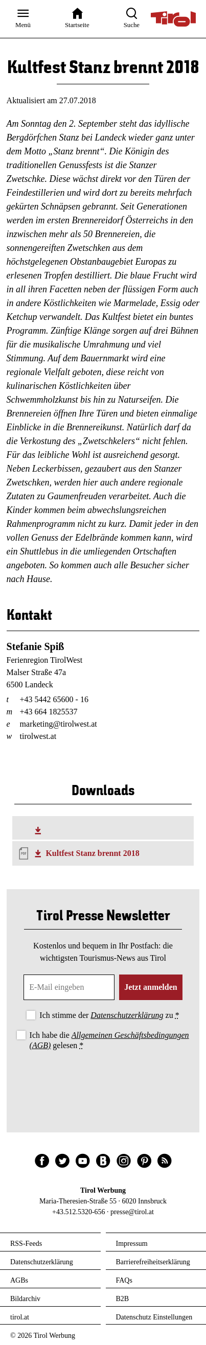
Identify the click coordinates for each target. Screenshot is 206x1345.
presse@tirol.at (132, 1212)
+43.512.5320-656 (78, 1212)
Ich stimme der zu (109, 1015)
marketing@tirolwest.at (58, 724)
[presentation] (103, 1080)
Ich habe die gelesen (109, 1040)
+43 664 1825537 (49, 711)
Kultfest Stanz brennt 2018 (92, 853)
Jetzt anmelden (150, 987)
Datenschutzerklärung (126, 1015)
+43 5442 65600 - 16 (54, 699)
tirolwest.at (38, 736)
